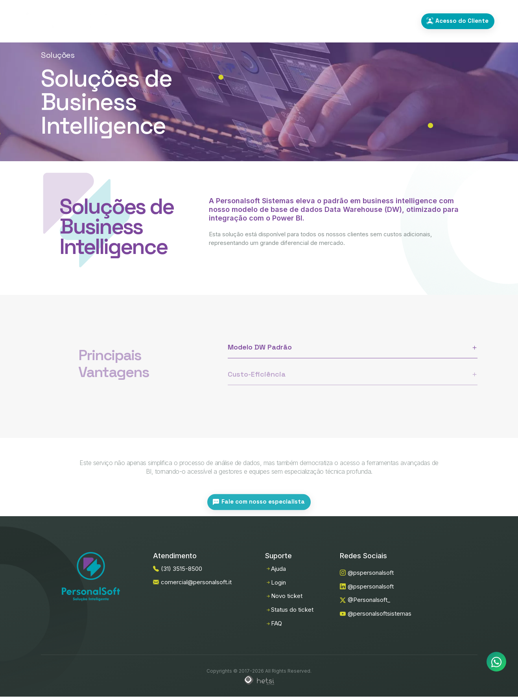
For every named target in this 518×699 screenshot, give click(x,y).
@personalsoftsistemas (375, 613)
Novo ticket (283, 596)
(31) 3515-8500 (387, 21)
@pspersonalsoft (367, 572)
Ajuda (275, 568)
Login (275, 582)
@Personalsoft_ (365, 599)
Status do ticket (289, 609)
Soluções (207, 21)
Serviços (248, 21)
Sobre (284, 21)
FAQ (273, 623)
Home (170, 21)
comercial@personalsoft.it (192, 582)
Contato (321, 21)
